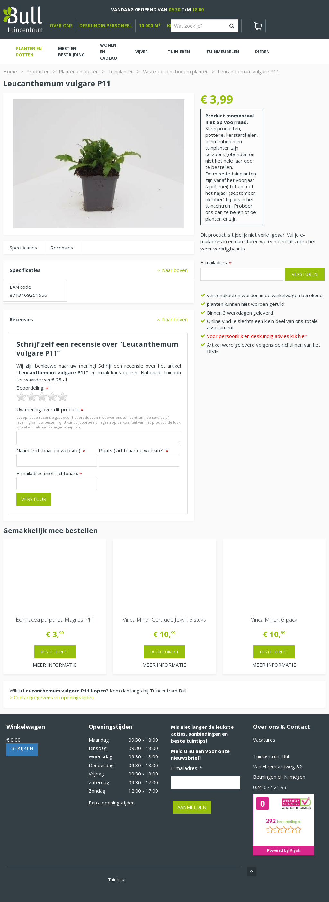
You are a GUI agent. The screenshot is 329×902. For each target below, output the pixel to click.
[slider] (42, 396)
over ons (61, 26)
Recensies (61, 247)
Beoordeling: (32, 387)
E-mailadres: (216, 263)
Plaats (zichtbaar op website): (133, 450)
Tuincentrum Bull (271, 756)
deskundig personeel (105, 26)
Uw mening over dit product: (49, 409)
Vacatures (264, 740)
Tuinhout (117, 879)
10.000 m (149, 26)
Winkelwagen (25, 726)
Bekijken (22, 748)
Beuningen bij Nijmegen (279, 777)
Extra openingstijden (112, 802)
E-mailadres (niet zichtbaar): (49, 473)
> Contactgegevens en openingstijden (52, 697)
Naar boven (175, 270)
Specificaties (23, 247)
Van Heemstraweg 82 (277, 766)
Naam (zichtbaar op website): (50, 450)
